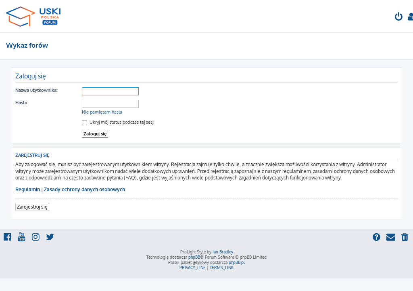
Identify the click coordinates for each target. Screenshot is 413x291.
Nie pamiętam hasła (102, 112)
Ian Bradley (223, 251)
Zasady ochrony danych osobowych (84, 189)
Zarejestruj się (32, 207)
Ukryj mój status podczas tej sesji (118, 122)
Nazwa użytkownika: (36, 90)
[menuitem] (399, 17)
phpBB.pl (237, 262)
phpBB (194, 257)
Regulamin (27, 189)
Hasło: (21, 102)
